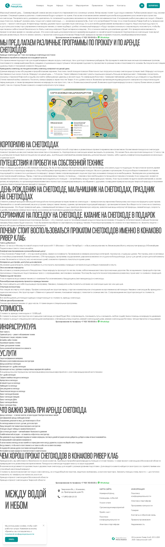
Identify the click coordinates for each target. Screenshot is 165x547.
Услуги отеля (105, 503)
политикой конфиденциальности (19, 534)
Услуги (69, 6)
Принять (11, 539)
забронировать (153, 5)
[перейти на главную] (13, 5)
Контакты (121, 6)
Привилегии (97, 6)
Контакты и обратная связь (143, 515)
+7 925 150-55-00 (88, 37)
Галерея (110, 6)
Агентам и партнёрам (109, 524)
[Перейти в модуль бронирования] (141, 5)
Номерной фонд (107, 493)
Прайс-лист (105, 512)
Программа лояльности (142, 506)
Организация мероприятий (112, 507)
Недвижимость (138, 524)
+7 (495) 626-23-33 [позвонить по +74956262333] (69, 497)
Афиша (59, 6)
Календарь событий (109, 498)
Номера (40, 6)
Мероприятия (82, 6)
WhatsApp (103, 37)
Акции (50, 6)
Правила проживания (140, 520)
